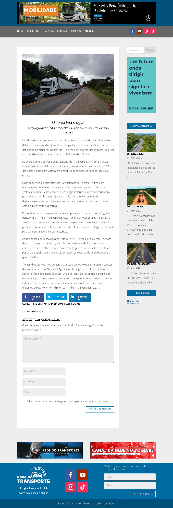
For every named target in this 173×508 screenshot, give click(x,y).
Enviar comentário (100, 409)
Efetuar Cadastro (142, 494)
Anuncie (89, 31)
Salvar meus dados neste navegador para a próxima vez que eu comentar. (68, 401)
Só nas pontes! (135, 206)
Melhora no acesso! (138, 264)
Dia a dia (48, 31)
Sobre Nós (33, 31)
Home (20, 31)
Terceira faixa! (135, 153)
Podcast (62, 31)
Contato (76, 31)
